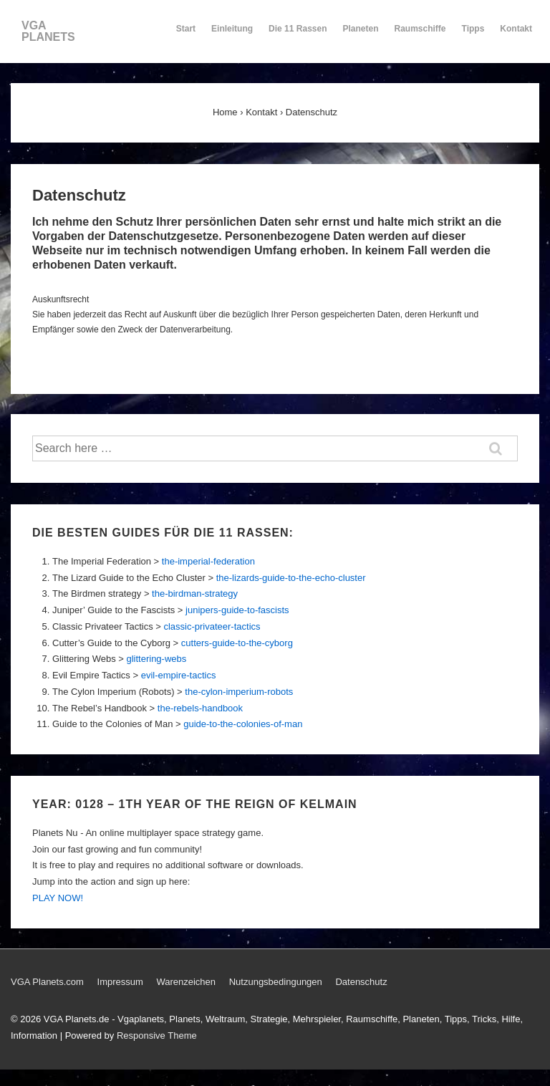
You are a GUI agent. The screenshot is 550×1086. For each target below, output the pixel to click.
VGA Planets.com (47, 981)
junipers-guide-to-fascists (237, 610)
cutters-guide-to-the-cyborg (237, 643)
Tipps (474, 35)
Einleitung (232, 35)
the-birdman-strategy (195, 593)
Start (186, 29)
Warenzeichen (186, 981)
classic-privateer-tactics (211, 626)
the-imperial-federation (208, 561)
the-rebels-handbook (200, 708)
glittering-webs (156, 658)
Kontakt (516, 35)
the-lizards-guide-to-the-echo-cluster (291, 577)
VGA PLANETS (48, 31)
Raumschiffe (420, 35)
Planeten (361, 35)
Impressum (120, 981)
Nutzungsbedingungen (275, 981)
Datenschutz (361, 981)
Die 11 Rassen (298, 35)
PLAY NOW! (57, 898)
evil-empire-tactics (178, 675)
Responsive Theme (157, 1035)
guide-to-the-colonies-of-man (242, 724)
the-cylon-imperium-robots (239, 691)
